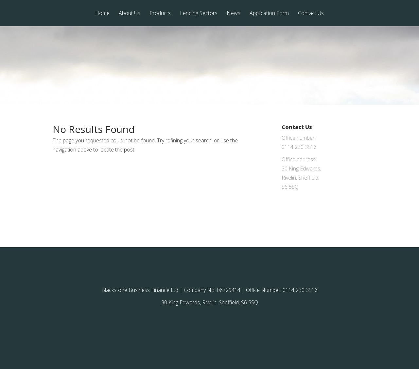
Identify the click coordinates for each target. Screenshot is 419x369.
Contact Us (311, 13)
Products (160, 13)
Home (102, 13)
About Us (129, 13)
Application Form (269, 13)
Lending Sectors (199, 13)
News (233, 13)
